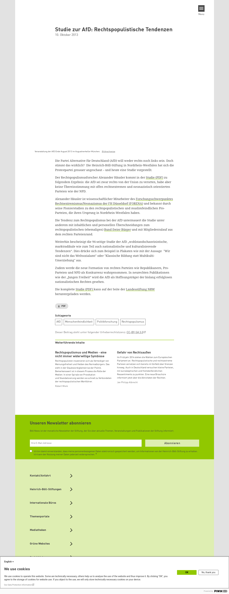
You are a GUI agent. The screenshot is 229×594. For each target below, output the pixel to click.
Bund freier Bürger (117, 229)
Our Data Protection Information (18, 585)
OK (186, 572)
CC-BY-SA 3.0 (135, 332)
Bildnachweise (108, 152)
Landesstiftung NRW (140, 289)
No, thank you (208, 572)
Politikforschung (107, 321)
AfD (58, 321)
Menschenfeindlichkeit (79, 321)
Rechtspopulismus (133, 321)
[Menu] (201, 8)
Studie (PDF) (154, 177)
